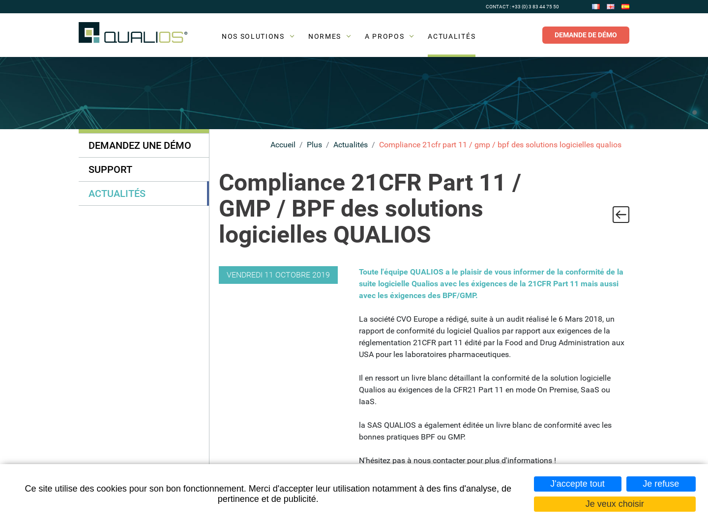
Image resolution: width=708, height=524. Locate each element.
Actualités (451, 36)
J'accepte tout (577, 484)
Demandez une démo (139, 145)
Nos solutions (253, 36)
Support (110, 169)
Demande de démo (586, 35)
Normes (324, 36)
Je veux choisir (615, 504)
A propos (384, 36)
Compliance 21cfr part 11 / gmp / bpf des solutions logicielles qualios (500, 144)
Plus (314, 144)
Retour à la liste (621, 214)
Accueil (282, 144)
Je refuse (661, 484)
